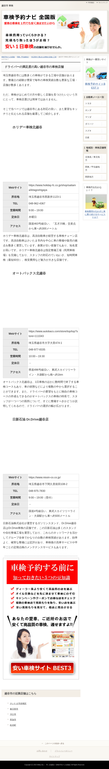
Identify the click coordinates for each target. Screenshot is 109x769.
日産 (87, 137)
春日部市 (14, 709)
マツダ (88, 117)
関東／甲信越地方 (23, 57)
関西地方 (89, 177)
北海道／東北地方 (92, 158)
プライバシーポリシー (63, 751)
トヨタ (88, 103)
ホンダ (88, 110)
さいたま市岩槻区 (18, 703)
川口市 (13, 714)
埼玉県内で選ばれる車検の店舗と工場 (43, 57)
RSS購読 (91, 2)
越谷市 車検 (7, 5)
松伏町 (13, 725)
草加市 (13, 719)
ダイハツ (89, 124)
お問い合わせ (42, 751)
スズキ (88, 130)
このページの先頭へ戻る (54, 743)
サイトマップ (103, 2)
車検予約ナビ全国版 (8, 57)
